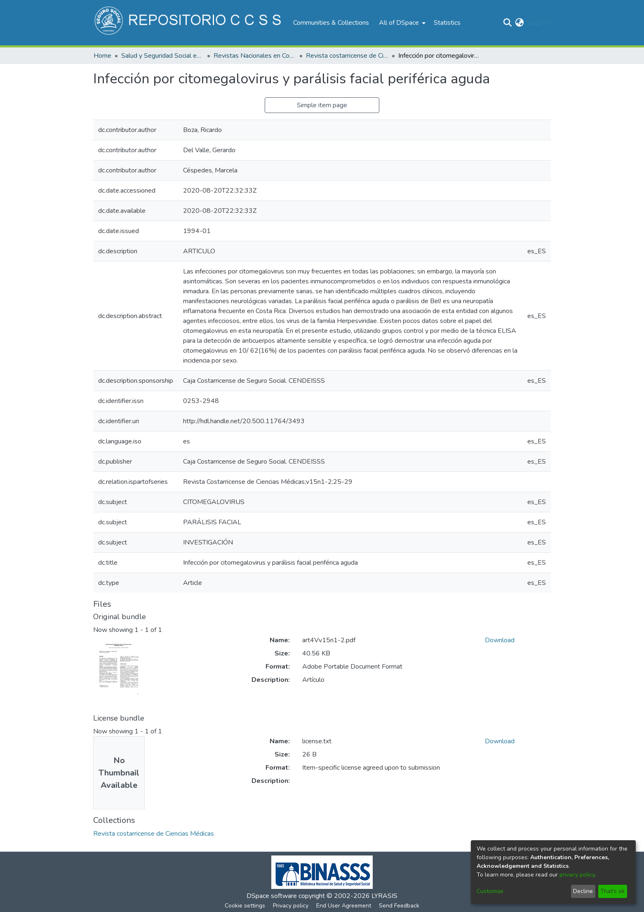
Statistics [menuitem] (447, 22)
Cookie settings (245, 906)
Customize (490, 891)
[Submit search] (508, 23)
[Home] (189, 22)
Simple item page (322, 105)
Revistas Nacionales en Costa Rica (255, 55)
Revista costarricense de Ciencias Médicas (347, 55)
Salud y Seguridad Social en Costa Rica (162, 55)
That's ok (612, 891)
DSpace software (272, 895)
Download (500, 640)
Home (102, 55)
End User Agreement (343, 906)
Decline (583, 891)
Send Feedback (399, 906)
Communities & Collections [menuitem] (331, 22)
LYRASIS (384, 895)
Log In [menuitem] (536, 22)
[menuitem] (401, 22)
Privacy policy (290, 906)
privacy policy (577, 875)
